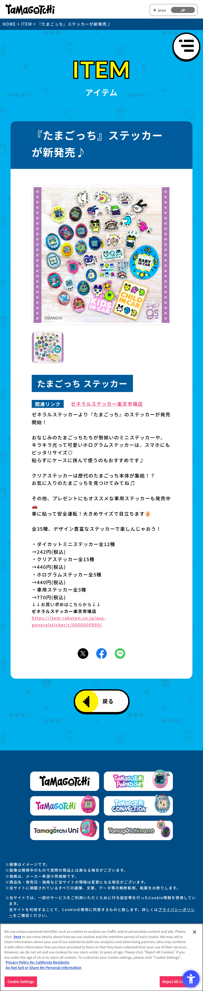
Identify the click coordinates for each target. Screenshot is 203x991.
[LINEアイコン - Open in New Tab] (120, 653)
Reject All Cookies (177, 984)
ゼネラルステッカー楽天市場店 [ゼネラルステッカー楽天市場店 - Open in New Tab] (107, 403)
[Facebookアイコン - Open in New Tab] (101, 653)
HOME (9, 24)
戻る (98, 701)
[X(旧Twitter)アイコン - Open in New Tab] (83, 653)
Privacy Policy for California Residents (38, 964)
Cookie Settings (21, 984)
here (17, 939)
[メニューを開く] (186, 47)
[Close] (194, 934)
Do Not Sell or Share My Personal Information (43, 969)
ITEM (26, 24)
